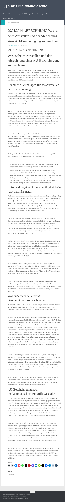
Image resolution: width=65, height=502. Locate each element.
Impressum (49, 14)
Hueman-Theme (24, 498)
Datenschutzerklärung (9, 18)
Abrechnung (16, 14)
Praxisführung (26, 14)
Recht (33, 14)
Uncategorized (14, 23)
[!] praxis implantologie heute (25, 6)
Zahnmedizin (6, 14)
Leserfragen (40, 14)
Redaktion (13, 45)
